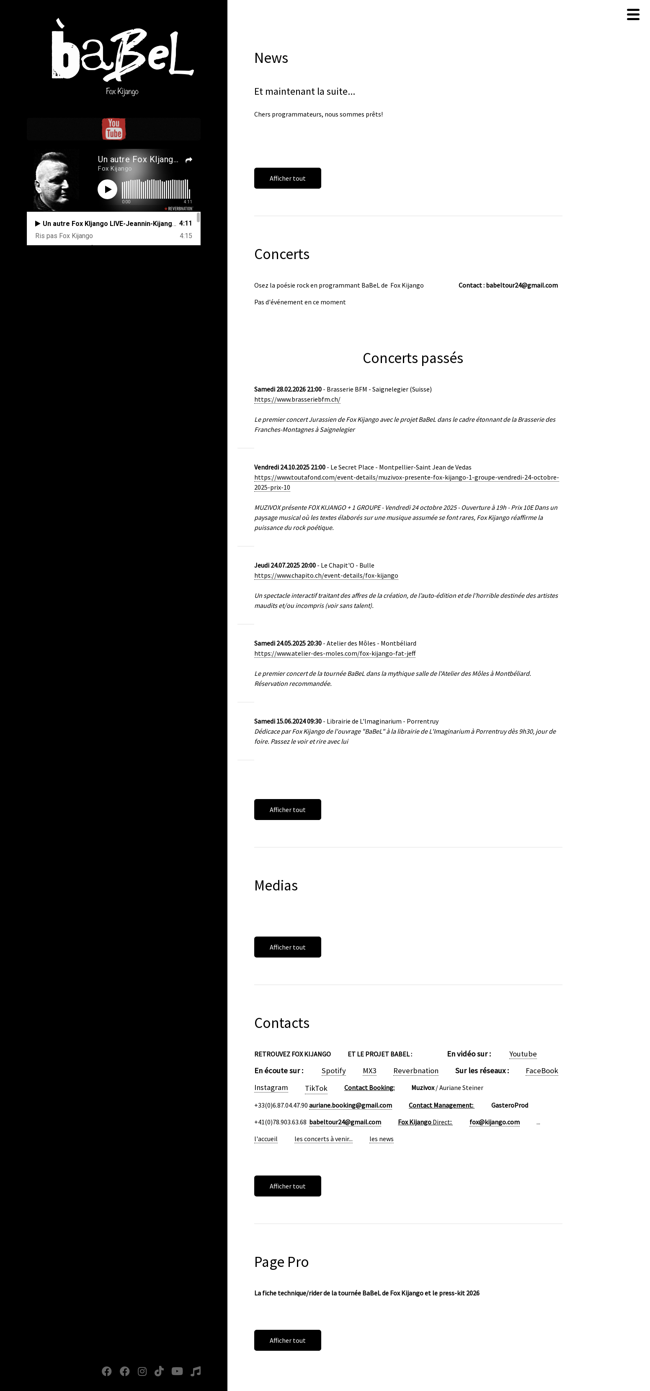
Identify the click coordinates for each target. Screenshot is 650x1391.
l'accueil (266, 1138)
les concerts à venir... (323, 1138)
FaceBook (542, 1070)
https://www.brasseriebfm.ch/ (297, 399)
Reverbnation (415, 1070)
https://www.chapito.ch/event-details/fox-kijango (326, 575)
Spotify (334, 1070)
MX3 (370, 1070)
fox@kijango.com (494, 1122)
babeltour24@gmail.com (345, 1122)
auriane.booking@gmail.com (350, 1105)
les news (381, 1138)
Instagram (271, 1087)
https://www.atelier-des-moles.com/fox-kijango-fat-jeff (334, 653)
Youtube (523, 1054)
